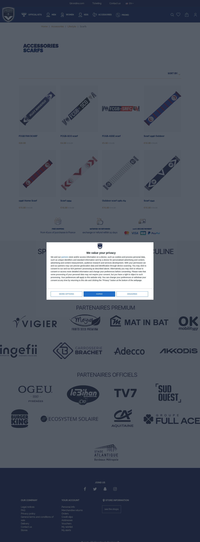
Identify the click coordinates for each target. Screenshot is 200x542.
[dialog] (100, 271)
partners (64, 257)
